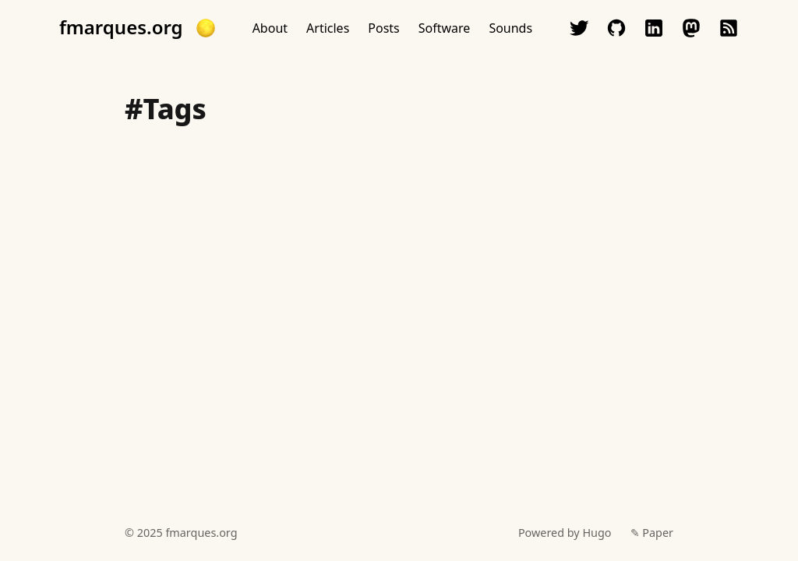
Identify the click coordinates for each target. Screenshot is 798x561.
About (270, 28)
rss (728, 28)
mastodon (691, 28)
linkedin (653, 28)
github (616, 28)
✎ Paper (651, 532)
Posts (383, 28)
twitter (579, 28)
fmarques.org (121, 27)
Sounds (510, 28)
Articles (327, 28)
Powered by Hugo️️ (565, 532)
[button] (205, 28)
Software (444, 28)
